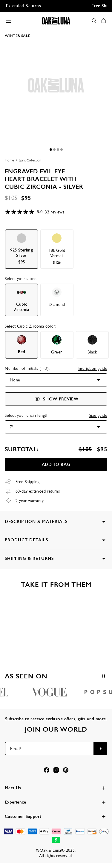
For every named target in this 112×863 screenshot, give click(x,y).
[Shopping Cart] (103, 20)
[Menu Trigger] (8, 20)
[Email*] (49, 748)
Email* (15, 748)
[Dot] (51, 149)
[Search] (94, 20)
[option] (21, 249)
